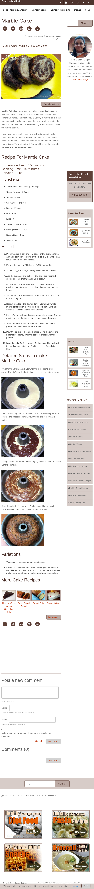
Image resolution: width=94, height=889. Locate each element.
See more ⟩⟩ (53, 617)
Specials (78, 12)
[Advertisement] (31, 653)
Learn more (74, 886)
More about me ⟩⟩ (80, 79)
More (88, 12)
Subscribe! (80, 194)
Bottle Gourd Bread (24, 598)
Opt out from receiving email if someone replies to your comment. (26, 734)
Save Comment (53, 741)
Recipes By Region (40, 12)
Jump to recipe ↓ (51, 104)
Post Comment (53, 760)
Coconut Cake (53, 597)
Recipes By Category (20, 12)
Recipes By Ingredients (61, 12)
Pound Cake (38, 597)
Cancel (38, 741)
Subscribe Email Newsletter (78, 176)
